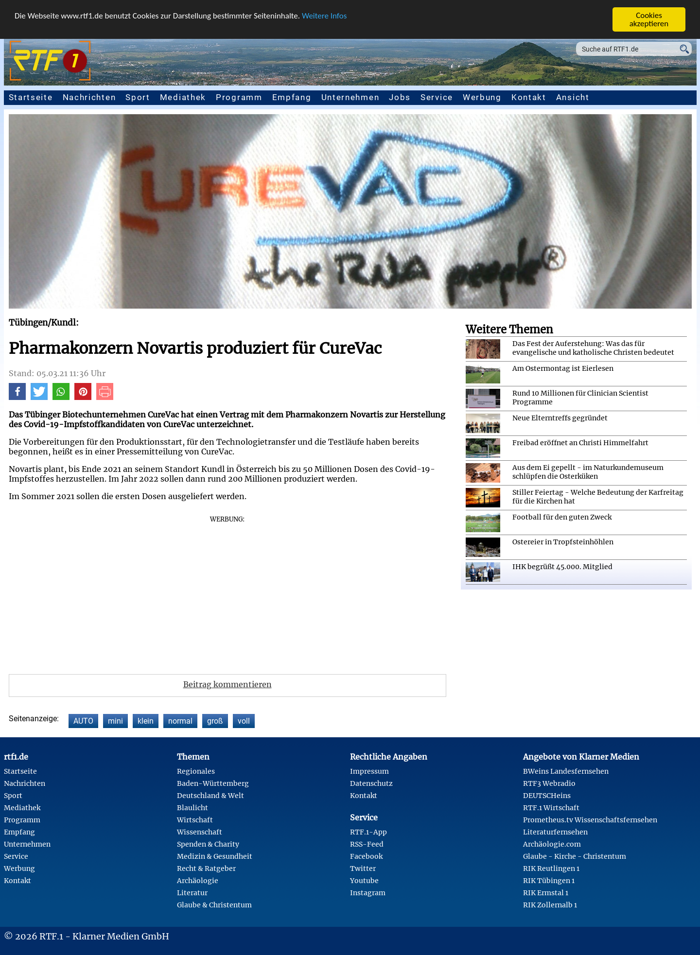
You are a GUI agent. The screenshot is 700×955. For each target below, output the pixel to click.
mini (115, 721)
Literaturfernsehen (555, 832)
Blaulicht (192, 807)
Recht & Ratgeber (206, 868)
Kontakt (528, 97)
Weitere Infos (324, 16)
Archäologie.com (552, 844)
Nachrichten (89, 97)
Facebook (366, 856)
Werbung (482, 97)
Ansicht (573, 97)
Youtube (364, 880)
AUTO (83, 721)
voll (244, 721)
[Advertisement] (227, 591)
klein (146, 721)
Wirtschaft (195, 820)
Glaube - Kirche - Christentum (574, 856)
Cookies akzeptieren (649, 19)
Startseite (31, 97)
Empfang (292, 97)
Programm (239, 97)
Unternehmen (350, 97)
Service (436, 97)
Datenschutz (371, 783)
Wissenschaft (199, 832)
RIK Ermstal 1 (545, 892)
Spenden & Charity (208, 844)
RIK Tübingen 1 (549, 880)
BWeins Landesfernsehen (566, 771)
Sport (137, 97)
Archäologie (197, 880)
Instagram (367, 892)
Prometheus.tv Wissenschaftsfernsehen (590, 820)
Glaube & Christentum (214, 905)
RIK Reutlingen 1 (551, 868)
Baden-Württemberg (213, 783)
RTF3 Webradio (549, 783)
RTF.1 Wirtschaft (551, 807)
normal (180, 721)
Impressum (369, 771)
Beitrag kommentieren (227, 684)
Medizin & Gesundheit (214, 856)
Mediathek (183, 97)
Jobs (400, 97)
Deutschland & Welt (210, 795)
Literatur (192, 892)
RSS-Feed (367, 844)
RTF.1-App (368, 832)
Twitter (363, 868)
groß (215, 721)
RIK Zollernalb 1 (550, 905)
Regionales (196, 771)
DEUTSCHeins (547, 795)
